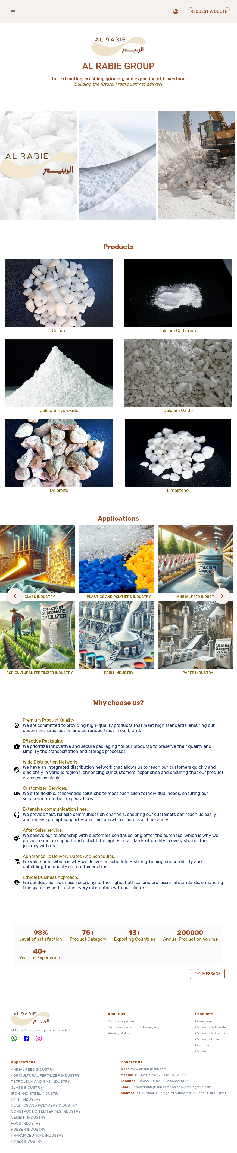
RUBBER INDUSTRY (28, 1129)
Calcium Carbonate (210, 1027)
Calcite (200, 1051)
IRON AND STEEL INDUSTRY (35, 1093)
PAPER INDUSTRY (26, 1141)
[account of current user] (13, 11)
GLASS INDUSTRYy (27, 1087)
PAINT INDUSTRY (26, 1099)
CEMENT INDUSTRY (28, 1117)
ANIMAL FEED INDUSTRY (32, 1069)
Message (207, 974)
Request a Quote (209, 11)
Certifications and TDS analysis (133, 1027)
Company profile (121, 1021)
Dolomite (202, 1045)
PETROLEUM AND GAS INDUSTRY (40, 1081)
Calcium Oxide (207, 1039)
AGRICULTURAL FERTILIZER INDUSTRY (45, 1075)
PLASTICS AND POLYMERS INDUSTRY (44, 1105)
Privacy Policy (119, 1033)
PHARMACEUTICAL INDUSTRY (37, 1135)
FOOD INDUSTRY (26, 1123)
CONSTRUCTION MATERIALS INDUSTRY (46, 1111)
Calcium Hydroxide (210, 1033)
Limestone (203, 1021)
